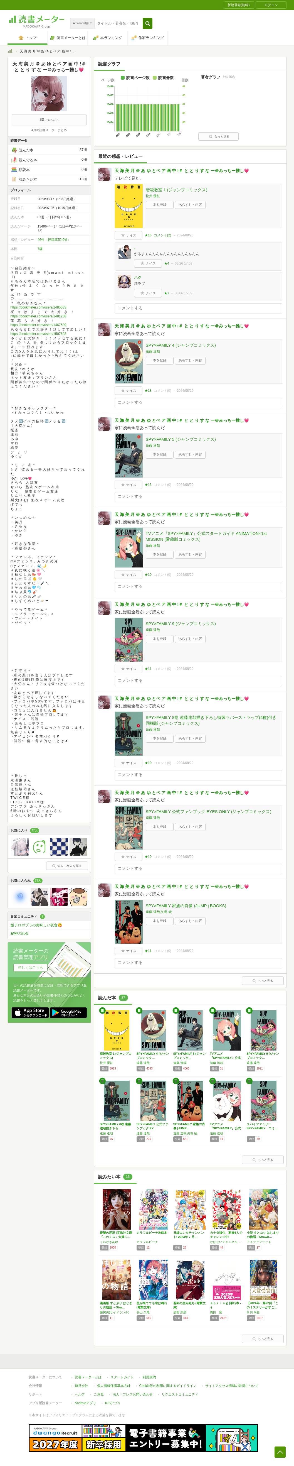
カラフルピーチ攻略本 (152, 1232)
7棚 (40, 249)
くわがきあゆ (109, 1242)
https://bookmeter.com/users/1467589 (38, 325)
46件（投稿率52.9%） (54, 240)
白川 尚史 (253, 1312)
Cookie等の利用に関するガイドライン (167, 1385)
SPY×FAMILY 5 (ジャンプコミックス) (181, 439)
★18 (148, 391)
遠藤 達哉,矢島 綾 (159, 912)
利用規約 (149, 1377)
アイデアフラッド (259, 1242)
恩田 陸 (216, 1312)
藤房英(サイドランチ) (114, 1312)
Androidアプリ (85, 1403)
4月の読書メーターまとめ (49, 130)
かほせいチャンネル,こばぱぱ (227, 1242)
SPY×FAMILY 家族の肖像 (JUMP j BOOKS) (186, 905)
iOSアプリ (113, 1403)
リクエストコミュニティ (180, 1394)
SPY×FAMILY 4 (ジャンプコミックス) (181, 345)
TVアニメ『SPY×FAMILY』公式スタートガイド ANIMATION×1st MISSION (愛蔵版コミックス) (206, 536)
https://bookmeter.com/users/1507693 (38, 334)
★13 (148, 485)
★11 (148, 669)
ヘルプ (80, 1394)
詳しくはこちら (30, 967)
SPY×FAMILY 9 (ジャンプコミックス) (181, 623)
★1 (166, 293)
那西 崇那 (179, 1312)
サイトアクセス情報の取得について (232, 1385)
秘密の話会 (20, 933)
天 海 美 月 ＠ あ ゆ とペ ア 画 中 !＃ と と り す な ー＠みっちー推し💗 (182, 170)
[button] (147, 23)
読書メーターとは (88, 1377)
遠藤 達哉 (153, 351)
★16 (148, 235)
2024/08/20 (185, 390)
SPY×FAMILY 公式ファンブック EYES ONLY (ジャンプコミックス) (208, 811)
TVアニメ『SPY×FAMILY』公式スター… (225, 1058)
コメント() (162, 235)
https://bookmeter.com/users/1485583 (38, 307)
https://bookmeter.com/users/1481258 (38, 316)
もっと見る (219, 136)
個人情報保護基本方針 (113, 1385)
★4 (166, 263)
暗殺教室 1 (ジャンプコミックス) (176, 189)
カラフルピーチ (147, 1242)
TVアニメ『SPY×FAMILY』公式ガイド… (225, 1128)
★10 (148, 575)
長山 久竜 (143, 1312)
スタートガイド (122, 1377)
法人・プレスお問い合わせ (133, 1394)
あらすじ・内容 (190, 205)
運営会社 (81, 1385)
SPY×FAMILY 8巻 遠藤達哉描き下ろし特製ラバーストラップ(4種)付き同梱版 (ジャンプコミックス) (211, 720)
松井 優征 (153, 196)
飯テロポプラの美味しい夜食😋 (36, 925)
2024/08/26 (185, 235)
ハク (137, 277)
